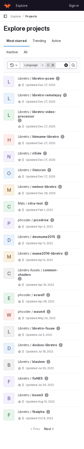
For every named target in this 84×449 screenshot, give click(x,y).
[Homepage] (7, 5)
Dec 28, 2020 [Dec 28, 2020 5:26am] (47, 193)
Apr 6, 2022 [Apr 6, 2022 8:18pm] (45, 260)
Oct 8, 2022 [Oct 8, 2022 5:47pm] (45, 418)
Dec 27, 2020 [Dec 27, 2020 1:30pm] (46, 143)
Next (49, 429)
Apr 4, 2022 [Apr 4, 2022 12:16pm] (45, 226)
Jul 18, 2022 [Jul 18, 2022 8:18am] (45, 351)
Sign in (74, 5)
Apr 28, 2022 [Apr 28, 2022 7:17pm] (46, 301)
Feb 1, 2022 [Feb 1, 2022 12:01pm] (45, 210)
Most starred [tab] (16, 41)
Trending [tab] (39, 41)
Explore (22, 5)
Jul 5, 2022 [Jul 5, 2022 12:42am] (45, 334)
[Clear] (66, 65)
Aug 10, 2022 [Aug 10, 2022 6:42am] (46, 401)
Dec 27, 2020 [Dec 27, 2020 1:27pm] (46, 126)
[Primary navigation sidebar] (5, 16)
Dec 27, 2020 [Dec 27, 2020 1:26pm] (46, 101)
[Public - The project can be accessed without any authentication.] (58, 78)
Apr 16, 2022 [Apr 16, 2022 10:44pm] (46, 284)
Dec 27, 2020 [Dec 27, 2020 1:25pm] (46, 85)
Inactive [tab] (12, 52)
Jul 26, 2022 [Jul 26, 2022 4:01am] (46, 368)
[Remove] (53, 65)
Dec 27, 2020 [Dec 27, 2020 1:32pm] (46, 176)
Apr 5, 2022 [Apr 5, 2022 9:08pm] (45, 243)
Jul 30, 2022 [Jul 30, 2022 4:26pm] (46, 385)
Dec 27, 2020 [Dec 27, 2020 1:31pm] (46, 159)
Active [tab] (56, 41)
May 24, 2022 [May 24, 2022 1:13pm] (47, 318)
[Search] (73, 65)
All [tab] (26, 52)
